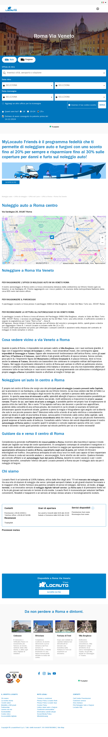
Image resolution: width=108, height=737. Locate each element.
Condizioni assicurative (45, 709)
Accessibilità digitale (9, 716)
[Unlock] (104, 73)
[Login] (98, 9)
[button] (52, 237)
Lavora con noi (6, 709)
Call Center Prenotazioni (82, 698)
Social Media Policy (44, 714)
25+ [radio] (42, 112)
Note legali (42, 694)
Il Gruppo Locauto (9, 694)
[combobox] (54, 73)
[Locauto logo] (11, 8)
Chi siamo (5, 698)
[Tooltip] (3, 112)
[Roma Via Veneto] (60, 197)
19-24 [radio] (32, 112)
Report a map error (100, 263)
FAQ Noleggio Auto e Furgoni (83, 705)
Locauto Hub (77, 707)
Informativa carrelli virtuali (46, 712)
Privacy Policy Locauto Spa (47, 703)
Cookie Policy (42, 705)
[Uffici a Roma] (47, 197)
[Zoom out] (102, 242)
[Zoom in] (102, 237)
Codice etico (6, 714)
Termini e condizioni (44, 698)
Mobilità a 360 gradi (8, 705)
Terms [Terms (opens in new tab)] (92, 263)
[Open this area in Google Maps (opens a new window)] (7, 262)
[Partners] (14, 683)
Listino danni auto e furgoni (47, 707)
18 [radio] (24, 112)
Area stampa (78, 703)
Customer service (79, 701)
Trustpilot (8, 523)
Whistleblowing (42, 716)
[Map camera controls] (102, 259)
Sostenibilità (5, 712)
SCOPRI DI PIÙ (10, 182)
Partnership (5, 707)
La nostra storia (7, 701)
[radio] (9, 60)
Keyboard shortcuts (68, 263)
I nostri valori (6, 703)
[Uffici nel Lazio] (34, 197)
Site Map (61, 728)
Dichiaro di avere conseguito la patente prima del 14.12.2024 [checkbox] (26, 118)
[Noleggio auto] (7, 197)
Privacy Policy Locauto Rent (47, 701)
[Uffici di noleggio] (20, 197)
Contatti (76, 694)
